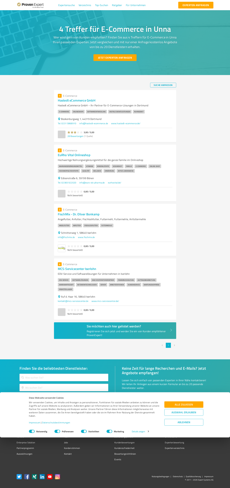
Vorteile (20, 436)
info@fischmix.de (66, 237)
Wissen (106, 425)
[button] (66, 5)
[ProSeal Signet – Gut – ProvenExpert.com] (201, 431)
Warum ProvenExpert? (69, 425)
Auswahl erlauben (184, 463)
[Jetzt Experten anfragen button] (115, 57)
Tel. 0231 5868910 (67, 123)
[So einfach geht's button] (138, 397)
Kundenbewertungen (112, 442)
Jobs (60, 442)
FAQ (104, 431)
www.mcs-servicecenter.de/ (105, 301)
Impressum (34, 473)
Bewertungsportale (111, 436)
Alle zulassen (184, 455)
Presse (150, 425)
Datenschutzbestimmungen (56, 473)
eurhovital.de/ (114, 182)
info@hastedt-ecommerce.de (93, 123)
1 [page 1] (168, 345)
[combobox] (63, 377)
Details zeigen (138, 482)
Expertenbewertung (156, 442)
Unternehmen (65, 431)
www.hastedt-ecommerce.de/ (126, 123)
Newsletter (152, 431)
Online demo (153, 436)
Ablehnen (184, 473)
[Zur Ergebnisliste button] (36, 397)
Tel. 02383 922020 (67, 182)
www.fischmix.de (86, 237)
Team (60, 436)
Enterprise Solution (26, 442)
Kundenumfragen (25, 431)
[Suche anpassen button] (163, 85)
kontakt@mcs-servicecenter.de (73, 301)
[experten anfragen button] (195, 5)
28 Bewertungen (75, 136)
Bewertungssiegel (25, 425)
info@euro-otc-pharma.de (92, 182)
